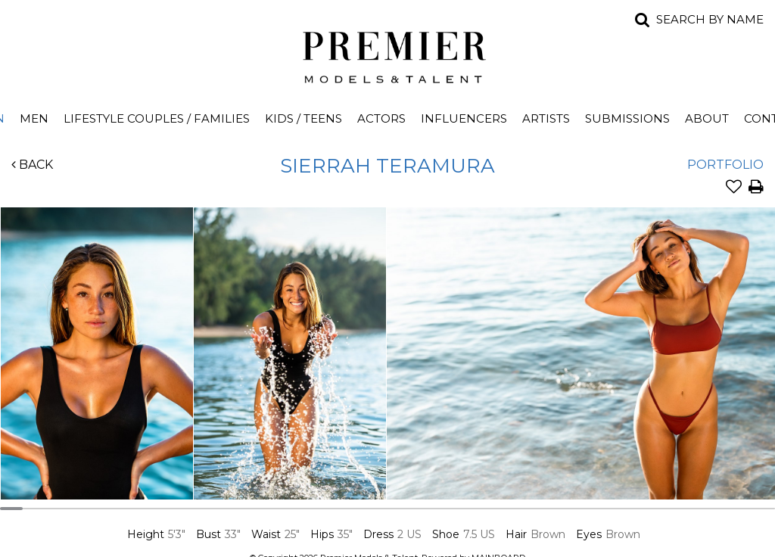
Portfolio (725, 164)
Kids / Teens (303, 118)
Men (34, 118)
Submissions (627, 118)
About (707, 118)
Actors (381, 118)
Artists (546, 118)
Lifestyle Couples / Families (157, 118)
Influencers (464, 118)
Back (32, 164)
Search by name (710, 19)
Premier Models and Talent (387, 54)
